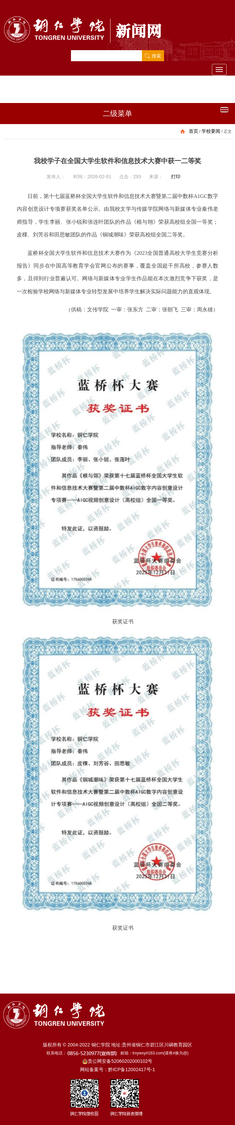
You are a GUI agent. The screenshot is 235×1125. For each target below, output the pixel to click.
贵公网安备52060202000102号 (117, 1061)
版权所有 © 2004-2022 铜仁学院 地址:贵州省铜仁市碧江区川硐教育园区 (117, 1044)
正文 (228, 131)
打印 (175, 176)
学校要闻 (211, 131)
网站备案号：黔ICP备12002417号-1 (117, 1069)
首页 (193, 131)
